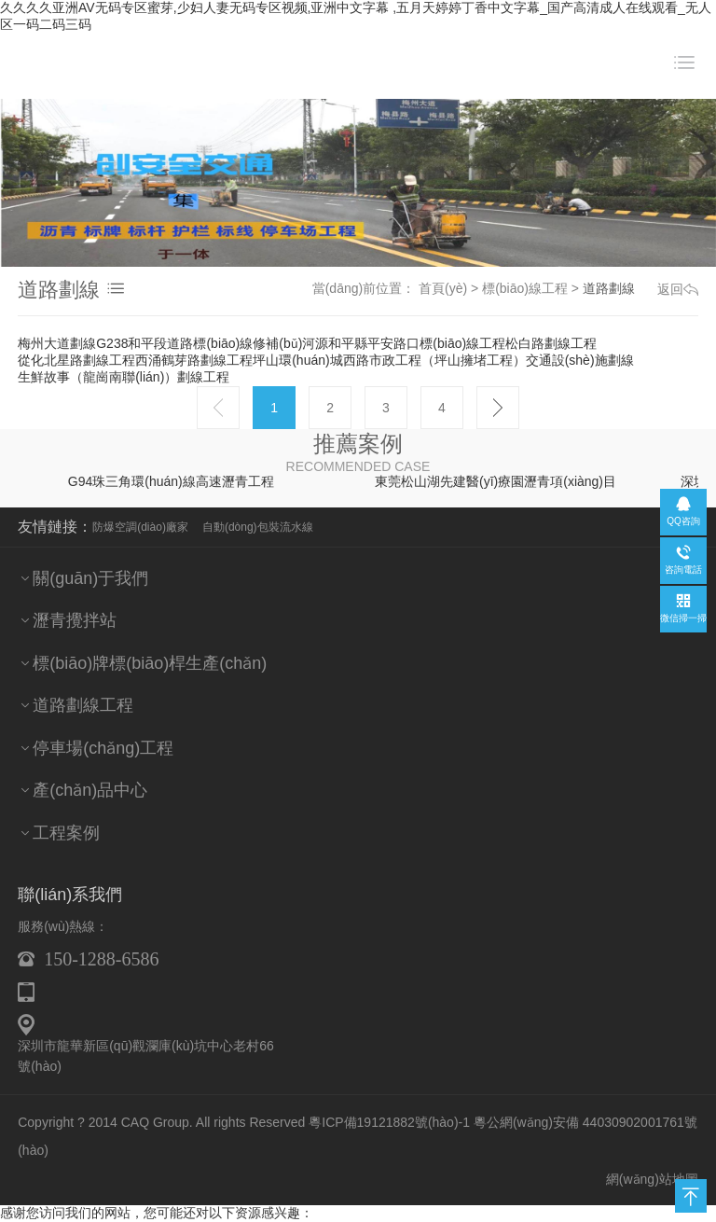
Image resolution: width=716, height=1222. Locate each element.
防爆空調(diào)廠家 (140, 510)
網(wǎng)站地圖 (652, 1161)
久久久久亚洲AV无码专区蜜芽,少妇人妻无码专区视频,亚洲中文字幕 (194, 1212)
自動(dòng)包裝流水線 (257, 510)
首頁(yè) (443, 288)
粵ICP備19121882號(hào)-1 (389, 1105)
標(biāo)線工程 (525, 288)
